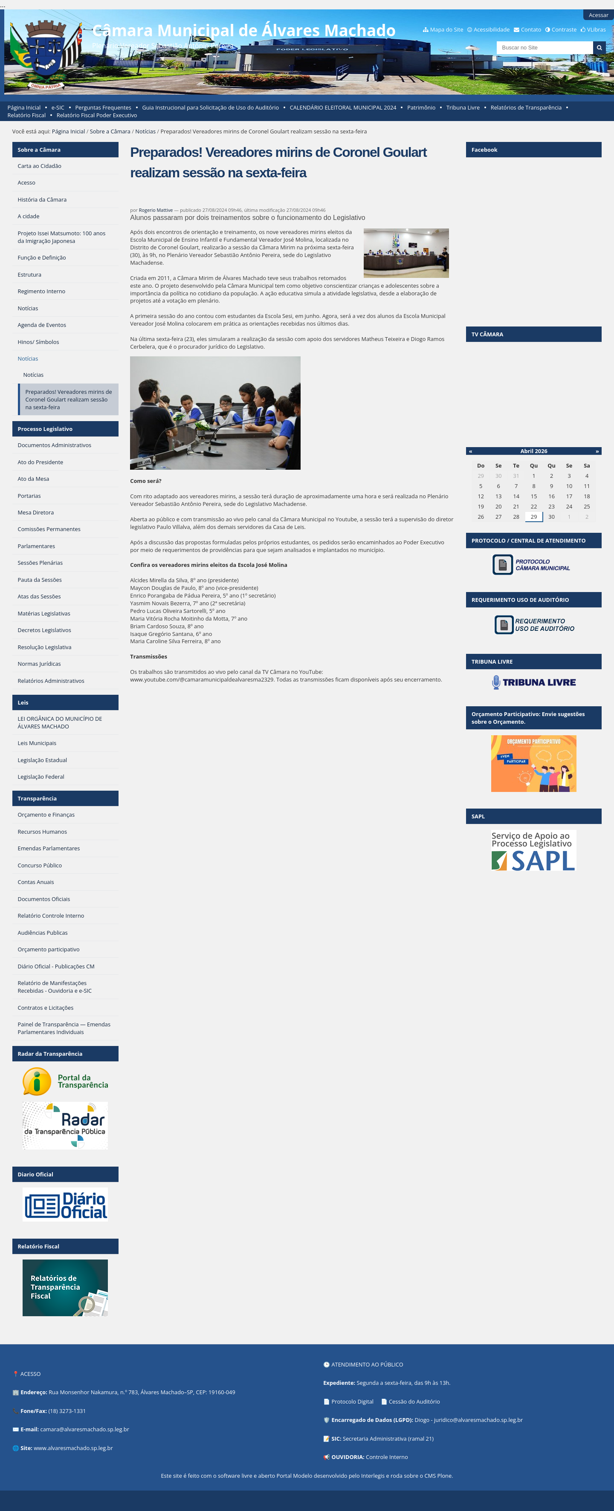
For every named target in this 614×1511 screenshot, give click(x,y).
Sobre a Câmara (110, 131)
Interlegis (373, 1475)
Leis (23, 702)
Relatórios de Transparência (526, 107)
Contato (531, 29)
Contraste (564, 29)
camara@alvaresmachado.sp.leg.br (85, 1429)
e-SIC (58, 107)
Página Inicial (24, 107)
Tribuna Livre (463, 107)
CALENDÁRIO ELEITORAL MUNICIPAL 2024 (343, 107)
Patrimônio (421, 107)
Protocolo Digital (353, 1401)
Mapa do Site (446, 29)
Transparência (37, 798)
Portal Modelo (294, 1475)
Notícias (145, 131)
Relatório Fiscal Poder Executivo (97, 115)
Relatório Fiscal (27, 115)
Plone (444, 1475)
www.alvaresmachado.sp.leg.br (73, 1448)
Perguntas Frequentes (103, 107)
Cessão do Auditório (414, 1401)
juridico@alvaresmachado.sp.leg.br (478, 1420)
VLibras (596, 29)
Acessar (598, 15)
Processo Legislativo (45, 429)
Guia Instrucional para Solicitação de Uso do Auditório (210, 107)
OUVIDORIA (347, 1457)
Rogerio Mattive (156, 210)
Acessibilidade (492, 29)
